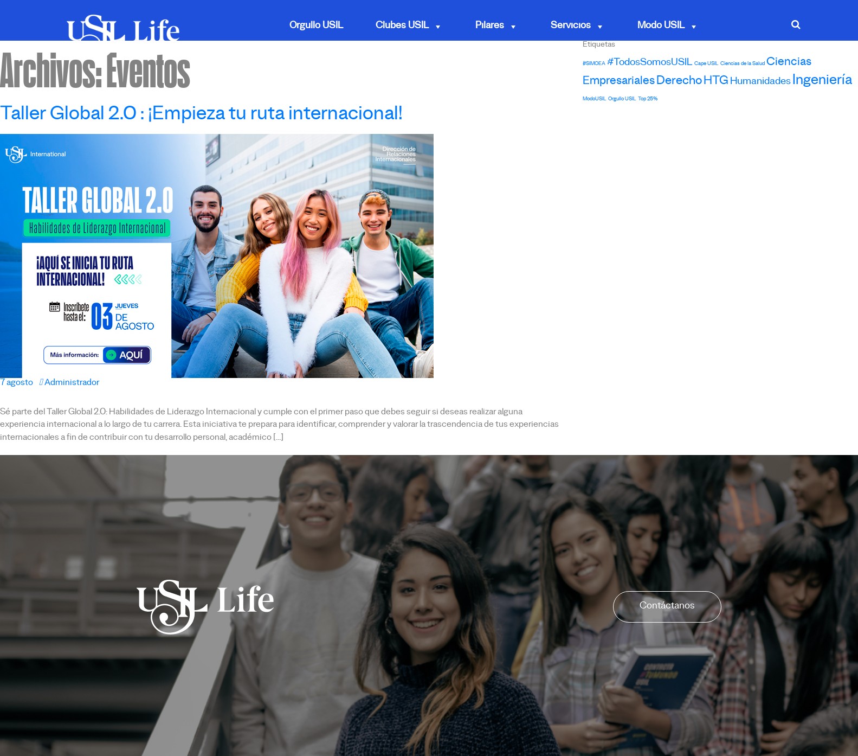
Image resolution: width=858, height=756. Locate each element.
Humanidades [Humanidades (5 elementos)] (760, 82)
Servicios (578, 26)
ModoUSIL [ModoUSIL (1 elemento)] (595, 99)
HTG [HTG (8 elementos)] (716, 82)
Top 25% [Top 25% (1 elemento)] (647, 99)
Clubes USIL (409, 26)
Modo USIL (668, 26)
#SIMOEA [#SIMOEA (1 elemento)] (594, 64)
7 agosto (16, 384)
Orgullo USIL (316, 26)
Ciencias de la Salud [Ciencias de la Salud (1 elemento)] (742, 64)
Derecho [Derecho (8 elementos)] (679, 82)
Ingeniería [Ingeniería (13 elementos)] (822, 82)
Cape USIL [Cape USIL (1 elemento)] (706, 64)
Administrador (69, 384)
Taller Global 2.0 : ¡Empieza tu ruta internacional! (201, 116)
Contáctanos (667, 606)
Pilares (496, 26)
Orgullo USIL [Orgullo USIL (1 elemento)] (622, 99)
